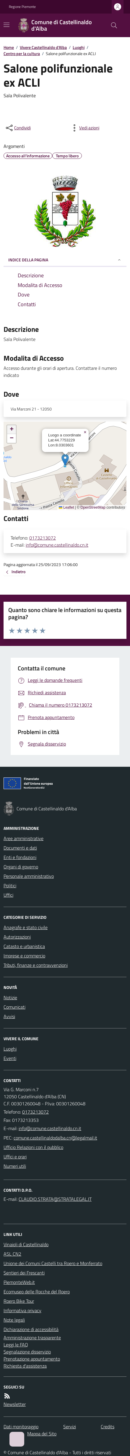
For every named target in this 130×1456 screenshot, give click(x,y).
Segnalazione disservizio (27, 1351)
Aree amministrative (23, 838)
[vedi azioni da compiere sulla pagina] (84, 128)
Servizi (69, 1426)
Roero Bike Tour (19, 1301)
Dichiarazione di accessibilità (31, 1329)
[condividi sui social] (18, 128)
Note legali (14, 1319)
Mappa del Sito (41, 1433)
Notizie (10, 997)
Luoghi (78, 47)
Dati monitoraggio (21, 1426)
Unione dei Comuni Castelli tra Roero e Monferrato (53, 1263)
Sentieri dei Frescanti (24, 1272)
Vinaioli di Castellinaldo (26, 1244)
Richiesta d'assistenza (25, 1365)
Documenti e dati (20, 847)
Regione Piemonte (22, 6)
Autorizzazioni (17, 936)
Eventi (10, 1058)
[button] (65, 460)
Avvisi (9, 1016)
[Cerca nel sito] (111, 25)
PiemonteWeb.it (19, 1282)
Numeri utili (15, 1166)
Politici (10, 885)
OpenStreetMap (92, 507)
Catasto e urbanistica (24, 946)
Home (9, 47)
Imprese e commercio (24, 955)
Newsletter (15, 1404)
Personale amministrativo (29, 876)
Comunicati (14, 1006)
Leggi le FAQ (16, 1344)
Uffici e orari (15, 1156)
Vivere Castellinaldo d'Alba (43, 47)
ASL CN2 (12, 1253)
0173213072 (42, 537)
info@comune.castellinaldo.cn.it (57, 544)
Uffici (8, 894)
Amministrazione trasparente (32, 1337)
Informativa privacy (22, 1310)
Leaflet (66, 507)
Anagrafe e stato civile (26, 927)
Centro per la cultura (22, 53)
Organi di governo (21, 866)
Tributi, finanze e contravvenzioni (36, 965)
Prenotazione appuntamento (32, 1358)
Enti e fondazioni (20, 857)
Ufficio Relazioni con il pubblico (33, 1147)
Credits (107, 1426)
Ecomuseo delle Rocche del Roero (37, 1291)
